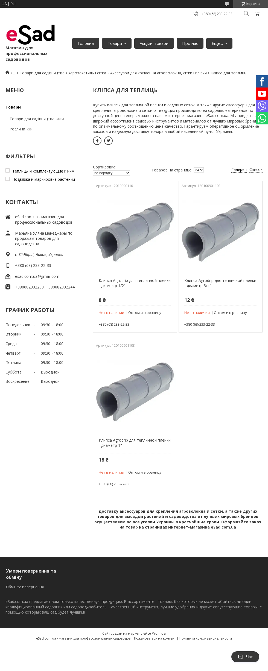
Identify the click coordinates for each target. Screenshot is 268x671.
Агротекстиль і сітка (87, 72)
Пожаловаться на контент (155, 638)
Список (256, 169)
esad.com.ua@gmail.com (37, 276)
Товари (114, 43)
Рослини (17, 129)
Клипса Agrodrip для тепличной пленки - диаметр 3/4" (220, 283)
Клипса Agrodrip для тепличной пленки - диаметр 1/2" (135, 283)
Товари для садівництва (42, 72)
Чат (245, 656)
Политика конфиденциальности (205, 638)
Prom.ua (159, 633)
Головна (86, 43)
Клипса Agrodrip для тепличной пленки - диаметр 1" (135, 442)
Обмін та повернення (25, 586)
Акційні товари (154, 43)
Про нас (190, 43)
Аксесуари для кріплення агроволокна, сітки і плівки (158, 72)
